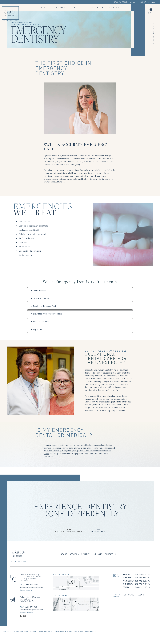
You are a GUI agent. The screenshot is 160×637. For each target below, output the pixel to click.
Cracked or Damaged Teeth (45, 306)
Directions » (24, 580)
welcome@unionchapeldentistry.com (31, 587)
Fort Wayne (128, 595)
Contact (115, 8)
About (45, 8)
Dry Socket (38, 329)
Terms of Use (59, 631)
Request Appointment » (27, 590)
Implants (97, 8)
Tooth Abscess (39, 290)
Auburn (141, 595)
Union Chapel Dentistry (29, 574)
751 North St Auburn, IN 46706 (27, 600)
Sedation (79, 8)
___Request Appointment (69, 530)
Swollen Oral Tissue (42, 321)
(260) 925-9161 (28, 607)
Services (61, 8)
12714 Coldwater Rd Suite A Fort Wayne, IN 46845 (30, 577)
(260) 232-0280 (29, 584)
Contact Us (111, 554)
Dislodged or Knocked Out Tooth (47, 313)
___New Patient (99, 530)
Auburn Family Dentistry (30, 597)
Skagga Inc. (93, 631)
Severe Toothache (41, 298)
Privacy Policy (72, 631)
